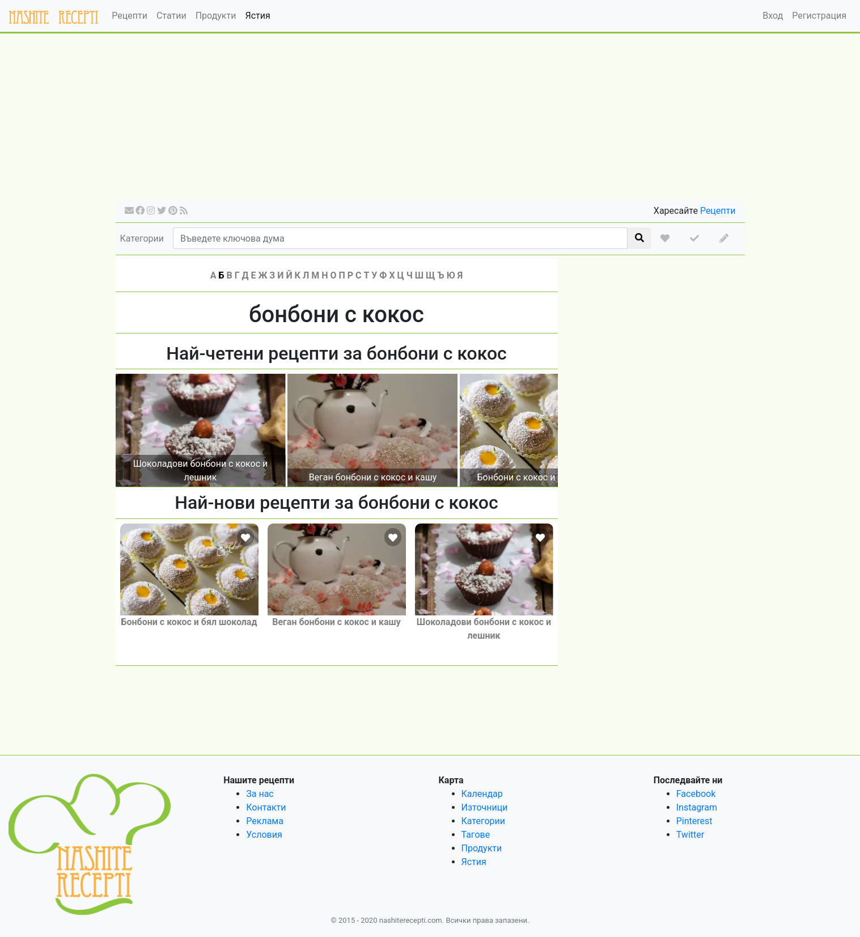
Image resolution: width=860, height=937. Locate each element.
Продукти (216, 15)
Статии (171, 15)
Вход (772, 15)
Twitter (690, 834)
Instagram (696, 807)
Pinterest (694, 821)
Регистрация (819, 15)
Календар (482, 793)
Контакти (266, 807)
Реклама (264, 821)
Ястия (257, 15)
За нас (259, 793)
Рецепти (129, 15)
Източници (484, 807)
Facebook (695, 793)
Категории (142, 238)
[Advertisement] (430, 120)
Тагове (475, 834)
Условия (264, 834)
